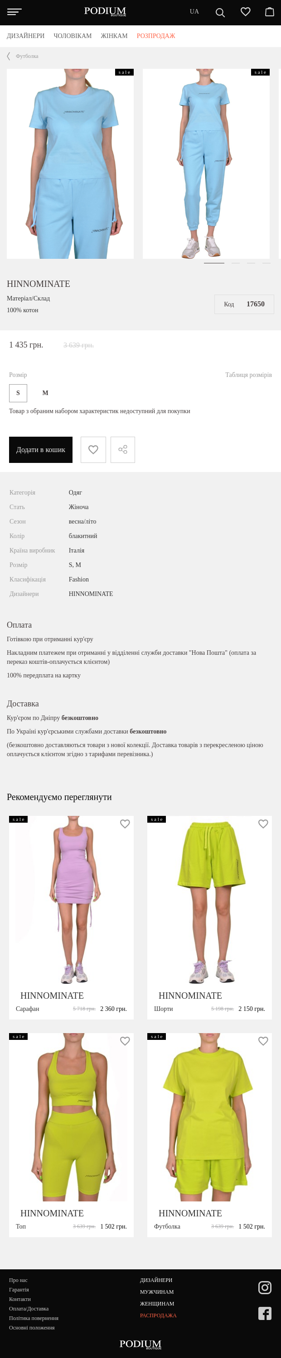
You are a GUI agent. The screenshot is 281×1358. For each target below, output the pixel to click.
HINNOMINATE (38, 284)
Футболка (27, 56)
